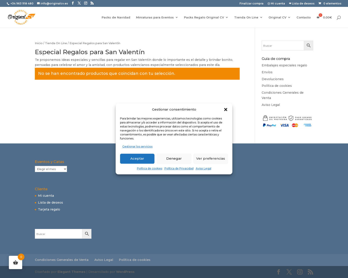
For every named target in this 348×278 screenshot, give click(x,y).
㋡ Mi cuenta (276, 3)
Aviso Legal (203, 168)
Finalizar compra (251, 3)
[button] (225, 109)
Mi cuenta (46, 196)
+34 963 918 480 (22, 3)
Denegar (174, 158)
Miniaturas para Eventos (155, 17)
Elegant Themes (71, 272)
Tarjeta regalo (49, 209)
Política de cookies (149, 168)
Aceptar (137, 158)
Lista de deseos (50, 203)
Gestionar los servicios (137, 146)
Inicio (39, 43)
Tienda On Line (246, 17)
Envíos (267, 72)
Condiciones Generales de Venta (62, 260)
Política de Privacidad (179, 168)
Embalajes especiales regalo (284, 65)
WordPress (125, 272)
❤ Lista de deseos (301, 3)
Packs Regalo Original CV (204, 17)
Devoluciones (273, 79)
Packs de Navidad (116, 17)
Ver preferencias (210, 158)
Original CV (277, 17)
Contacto (304, 17)
